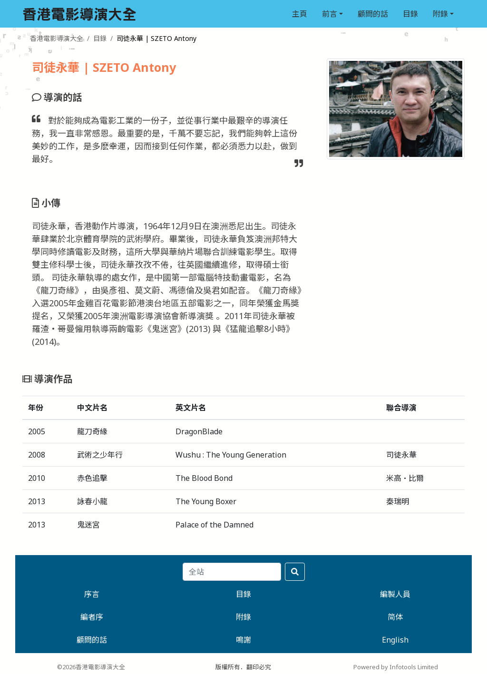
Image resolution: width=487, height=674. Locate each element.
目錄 (410, 14)
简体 (395, 617)
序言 (91, 594)
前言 (329, 14)
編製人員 (395, 594)
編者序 (91, 617)
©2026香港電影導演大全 (91, 667)
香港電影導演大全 (56, 38)
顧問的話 (373, 14)
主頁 (299, 14)
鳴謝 (243, 640)
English (395, 640)
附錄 (440, 14)
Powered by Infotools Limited (395, 667)
